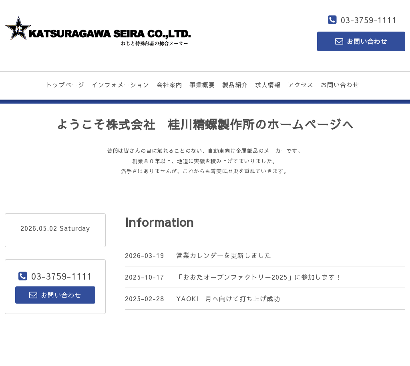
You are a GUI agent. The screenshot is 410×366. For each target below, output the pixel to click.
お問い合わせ (340, 84)
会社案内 (169, 84)
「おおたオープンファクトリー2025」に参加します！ (259, 276)
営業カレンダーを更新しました (223, 255)
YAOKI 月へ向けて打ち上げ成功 (228, 298)
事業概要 (202, 84)
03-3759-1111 (369, 19)
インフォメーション (120, 84)
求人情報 (268, 84)
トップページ (65, 84)
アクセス (301, 84)
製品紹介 (235, 84)
